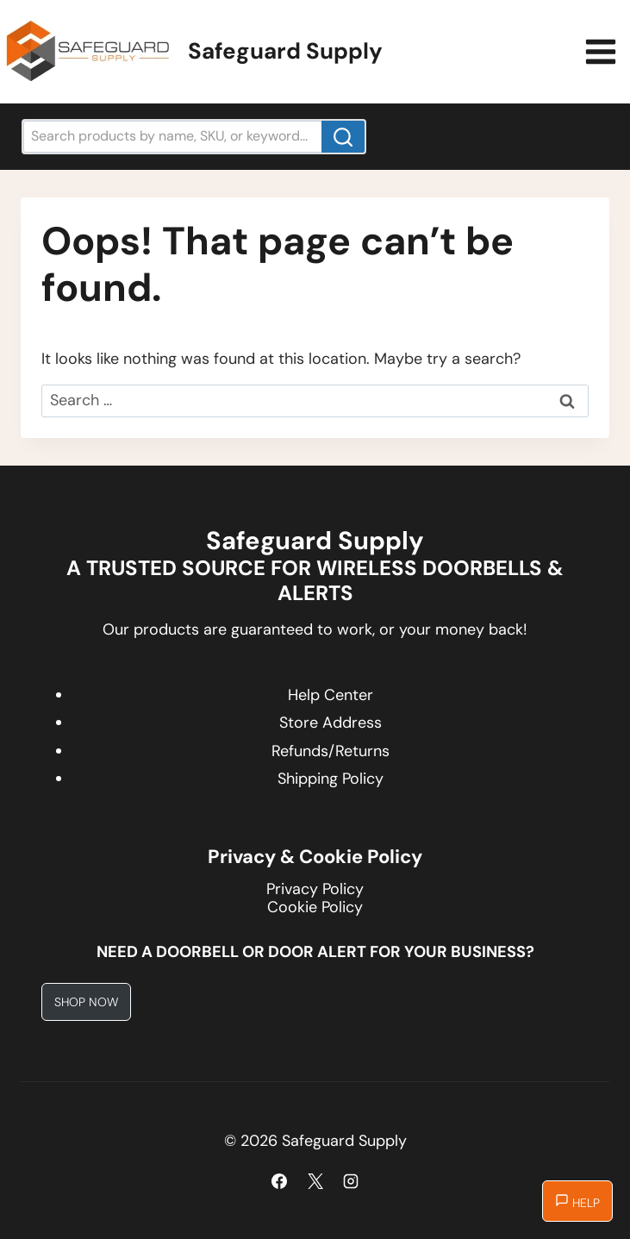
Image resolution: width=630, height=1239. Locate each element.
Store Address (330, 722)
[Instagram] (350, 1181)
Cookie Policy (315, 907)
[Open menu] (603, 51)
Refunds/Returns (330, 751)
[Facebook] (279, 1181)
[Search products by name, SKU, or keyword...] (194, 137)
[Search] (343, 137)
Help (577, 1202)
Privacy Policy (315, 889)
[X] (315, 1181)
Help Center (330, 695)
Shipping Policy (331, 778)
